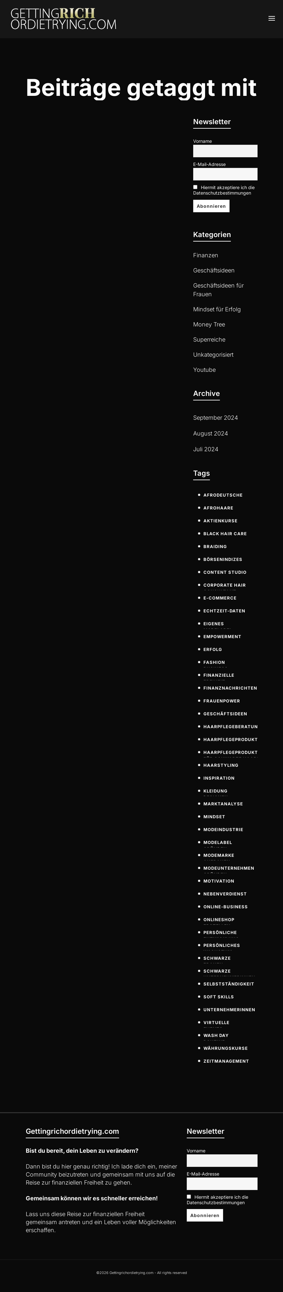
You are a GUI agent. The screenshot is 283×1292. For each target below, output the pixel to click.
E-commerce (220, 597)
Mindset (214, 816)
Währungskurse (225, 1048)
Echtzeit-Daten (224, 610)
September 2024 (215, 417)
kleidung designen (215, 792)
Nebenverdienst (225, 893)
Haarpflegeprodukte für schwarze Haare (232, 753)
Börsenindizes (222, 559)
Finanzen (205, 255)
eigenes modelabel (217, 625)
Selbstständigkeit (228, 983)
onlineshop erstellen (218, 921)
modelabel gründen (217, 844)
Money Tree (209, 324)
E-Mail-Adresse (209, 164)
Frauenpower (221, 700)
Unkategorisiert (213, 354)
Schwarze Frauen (217, 959)
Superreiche (209, 339)
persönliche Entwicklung (221, 934)
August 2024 (210, 433)
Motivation (218, 881)
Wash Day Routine (216, 1036)
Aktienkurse (220, 520)
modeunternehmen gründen (228, 869)
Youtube (204, 369)
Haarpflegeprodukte (232, 739)
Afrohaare (218, 507)
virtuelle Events (216, 1024)
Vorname (202, 141)
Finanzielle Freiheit (218, 676)
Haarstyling (221, 765)
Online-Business (225, 906)
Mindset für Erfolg (217, 309)
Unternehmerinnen (229, 1009)
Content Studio (225, 572)
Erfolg (212, 649)
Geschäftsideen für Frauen (218, 290)
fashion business (215, 663)
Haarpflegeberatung (232, 726)
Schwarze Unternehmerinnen (229, 972)
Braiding (215, 546)
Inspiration (219, 778)
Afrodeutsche (223, 495)
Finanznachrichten (230, 688)
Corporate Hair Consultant (224, 586)
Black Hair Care (225, 533)
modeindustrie (223, 829)
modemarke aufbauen (218, 856)
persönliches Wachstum (221, 946)
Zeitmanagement (226, 1061)
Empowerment (222, 636)
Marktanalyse (223, 803)
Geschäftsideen (214, 270)
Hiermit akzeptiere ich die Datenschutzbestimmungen (224, 190)
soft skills (218, 996)
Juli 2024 (205, 449)
